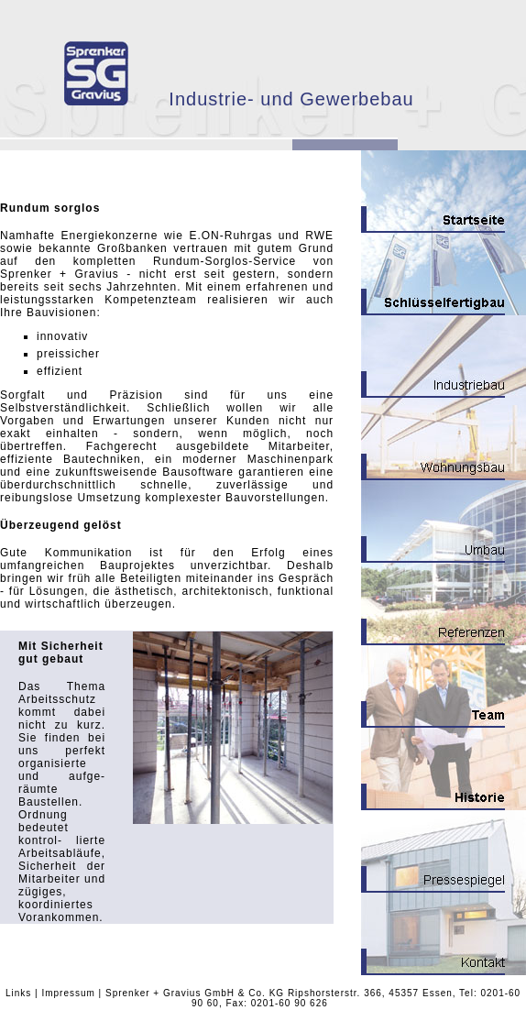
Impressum (67, 993)
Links (18, 993)
